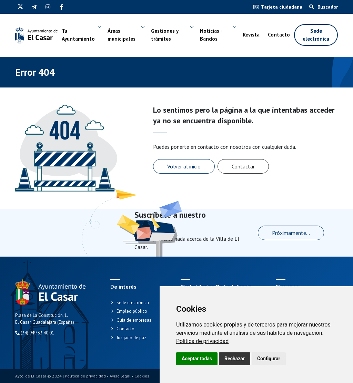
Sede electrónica (316, 35)
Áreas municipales (121, 35)
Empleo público (132, 311)
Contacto (279, 34)
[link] (202, 341)
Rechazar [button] (234, 358)
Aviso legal (120, 376)
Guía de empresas (134, 320)
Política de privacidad (202, 341)
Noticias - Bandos (211, 35)
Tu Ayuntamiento (78, 35)
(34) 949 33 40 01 (34, 333)
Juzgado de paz (131, 338)
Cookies (141, 376)
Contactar (243, 166)
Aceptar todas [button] (197, 358)
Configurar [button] (268, 358)
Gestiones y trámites (164, 35)
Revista (251, 34)
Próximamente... (291, 232)
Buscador (323, 7)
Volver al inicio (184, 166)
